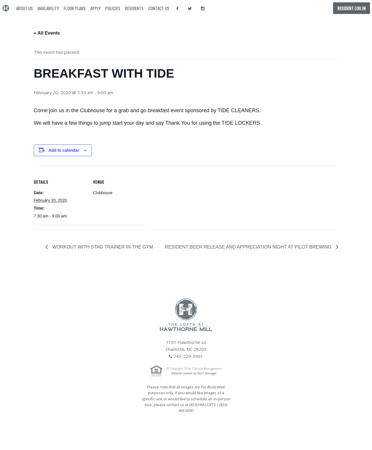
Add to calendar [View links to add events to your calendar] (64, 150)
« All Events (47, 33)
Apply (95, 8)
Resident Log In (351, 8)
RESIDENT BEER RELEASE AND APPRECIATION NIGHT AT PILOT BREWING (249, 246)
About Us (24, 8)
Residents (134, 8)
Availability (48, 8)
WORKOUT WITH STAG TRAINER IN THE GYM (102, 246)
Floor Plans (75, 8)
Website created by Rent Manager (194, 373)
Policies (112, 8)
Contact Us (158, 8)
